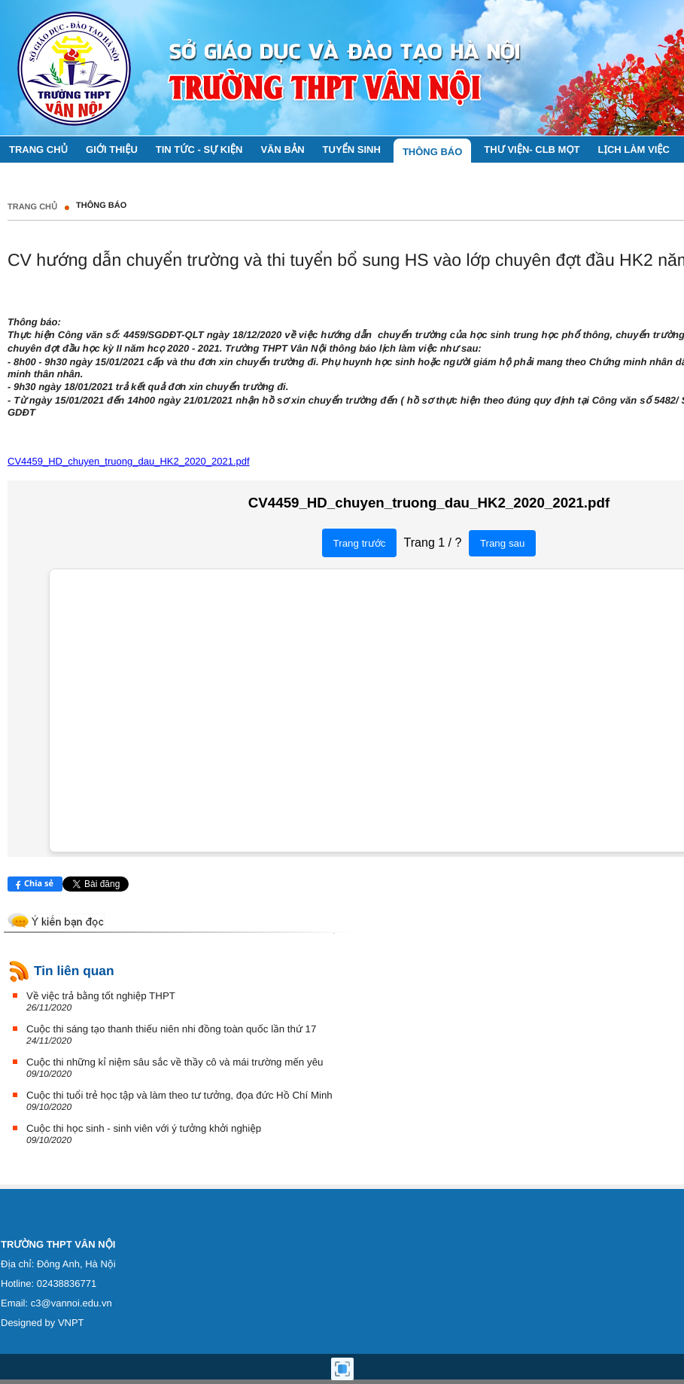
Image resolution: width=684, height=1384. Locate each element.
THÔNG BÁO (101, 205)
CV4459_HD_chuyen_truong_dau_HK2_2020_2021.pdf (129, 461)
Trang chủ (32, 207)
